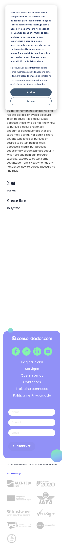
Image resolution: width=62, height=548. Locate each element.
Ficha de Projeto (15, 473)
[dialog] (31, 57)
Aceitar (31, 92)
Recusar (31, 101)
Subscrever (22, 446)
